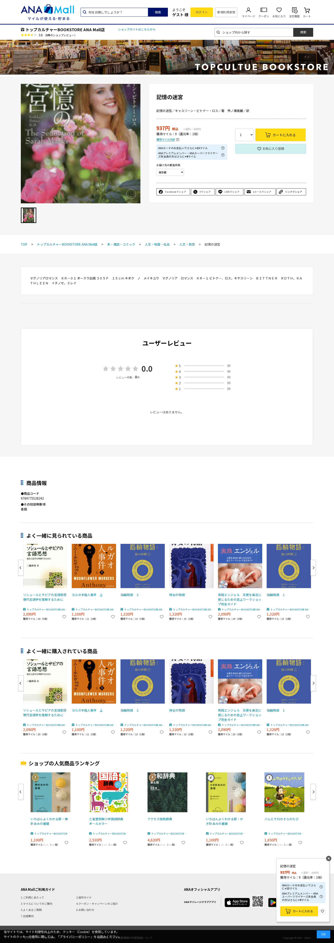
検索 (158, 12)
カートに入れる (303, 911)
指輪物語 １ (276, 595)
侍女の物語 (177, 595)
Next (313, 568)
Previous (20, 568)
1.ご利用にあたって (32, 897)
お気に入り (279, 16)
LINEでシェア (232, 191)
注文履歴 (294, 16)
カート (307, 16)
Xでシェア (205, 191)
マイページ (248, 16)
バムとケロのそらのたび (281, 819)
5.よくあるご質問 (31, 910)
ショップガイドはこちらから (136, 29)
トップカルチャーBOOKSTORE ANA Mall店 (65, 29)
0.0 (147, 368)
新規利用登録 (226, 12)
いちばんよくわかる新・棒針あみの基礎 (49, 821)
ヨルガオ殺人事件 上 (87, 595)
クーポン (263, 16)
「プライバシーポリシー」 (75, 936)
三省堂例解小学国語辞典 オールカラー (107, 821)
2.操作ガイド (84, 897)
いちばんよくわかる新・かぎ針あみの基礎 (224, 821)
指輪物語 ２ (129, 595)
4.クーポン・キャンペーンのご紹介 (97, 903)
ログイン (202, 12)
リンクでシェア (293, 191)
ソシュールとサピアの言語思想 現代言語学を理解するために (45, 597)
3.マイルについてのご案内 (36, 903)
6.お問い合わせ (85, 910)
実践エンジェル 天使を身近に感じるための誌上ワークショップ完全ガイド (239, 599)
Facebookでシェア (175, 191)
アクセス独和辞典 (160, 819)
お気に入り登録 (273, 148)
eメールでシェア (262, 191)
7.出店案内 (27, 916)
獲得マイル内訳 (165, 139)
